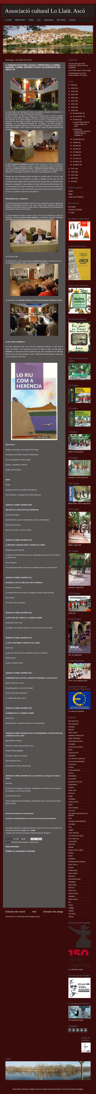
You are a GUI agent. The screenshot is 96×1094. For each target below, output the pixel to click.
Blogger (80, 1089)
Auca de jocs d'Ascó (75, 747)
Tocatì (70, 905)
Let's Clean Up (73, 838)
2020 (73, 104)
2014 (73, 178)
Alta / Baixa (61, 20)
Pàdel (70, 856)
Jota (70, 827)
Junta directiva (73, 833)
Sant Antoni (72, 885)
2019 (73, 107)
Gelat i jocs (72, 790)
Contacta (72, 20)
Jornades (71, 824)
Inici (34, 911)
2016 (73, 172)
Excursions (72, 779)
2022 (73, 98)
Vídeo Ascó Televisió (75, 197)
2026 (73, 85)
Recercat (71, 876)
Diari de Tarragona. (44, 833)
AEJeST (71, 730)
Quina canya (73, 873)
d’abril (75, 155)
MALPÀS (71, 844)
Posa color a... (73, 864)
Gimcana (71, 793)
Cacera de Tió (73, 753)
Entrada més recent (15, 911)
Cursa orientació (74, 770)
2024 (73, 91)
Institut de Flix (73, 802)
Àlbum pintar (73, 732)
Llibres (31, 20)
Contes (71, 767)
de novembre (78, 116)
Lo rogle (71, 212)
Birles (70, 750)
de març (76, 158)
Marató (70, 847)
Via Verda (71, 914)
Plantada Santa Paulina (76, 862)
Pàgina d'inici (20, 20)
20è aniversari (73, 721)
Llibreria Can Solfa (75, 210)
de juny (75, 149)
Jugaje (70, 830)
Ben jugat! (72, 207)
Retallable (72, 882)
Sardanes (71, 896)
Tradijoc (71, 908)
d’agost (75, 142)
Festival (71, 787)
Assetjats (71, 744)
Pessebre (71, 859)
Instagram (72, 799)
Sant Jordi (72, 890)
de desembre (78, 113)
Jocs (39, 20)
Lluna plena (72, 841)
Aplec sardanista (74, 738)
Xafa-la (71, 916)
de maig (76, 152)
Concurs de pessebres (76, 761)
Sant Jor (71, 888)
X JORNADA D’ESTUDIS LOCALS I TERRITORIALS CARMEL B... (81, 132)
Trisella (71, 911)
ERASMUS (72, 776)
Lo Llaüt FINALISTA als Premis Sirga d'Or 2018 (80, 124)
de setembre (77, 139)
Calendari (71, 756)
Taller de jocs (73, 899)
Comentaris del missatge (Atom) (28, 916)
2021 (73, 101)
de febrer (76, 161)
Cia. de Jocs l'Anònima (76, 758)
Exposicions (48, 20)
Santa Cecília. (73, 893)
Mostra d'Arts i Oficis (75, 850)
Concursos (72, 764)
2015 (73, 175)
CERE (70, 191)
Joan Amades (73, 808)
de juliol (76, 145)
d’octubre (76, 119)
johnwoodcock (56, 1089)
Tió (69, 902)
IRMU (70, 194)
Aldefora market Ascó (76, 735)
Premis (70, 867)
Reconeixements (74, 879)
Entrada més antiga (53, 911)
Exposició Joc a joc (75, 782)
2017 (73, 169)
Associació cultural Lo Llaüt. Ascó (45, 11)
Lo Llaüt (8, 20)
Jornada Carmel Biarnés (20, 842)
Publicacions (34, 842)
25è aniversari (73, 724)
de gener (76, 165)
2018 (73, 110)
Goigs (70, 796)
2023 (73, 94)
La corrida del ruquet (75, 836)
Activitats (71, 727)
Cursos (71, 773)
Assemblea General (75, 741)
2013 (73, 181)
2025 (73, 88)
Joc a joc (71, 810)
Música (71, 853)
